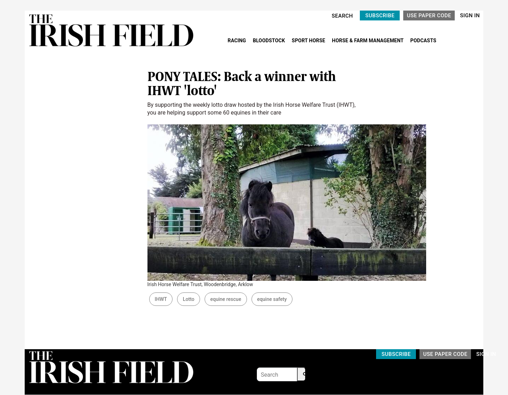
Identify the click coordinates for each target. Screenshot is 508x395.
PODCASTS (423, 40)
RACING (237, 40)
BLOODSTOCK (269, 40)
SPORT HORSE (309, 40)
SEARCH (342, 16)
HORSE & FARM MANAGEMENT (368, 40)
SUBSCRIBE (379, 15)
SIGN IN (470, 15)
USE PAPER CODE (429, 15)
